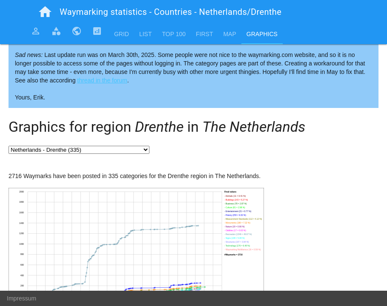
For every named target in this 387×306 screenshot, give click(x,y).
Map (229, 34)
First (204, 34)
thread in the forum (102, 80)
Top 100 (174, 34)
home (45, 12)
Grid (121, 34)
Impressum (21, 298)
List (145, 34)
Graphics (262, 34)
